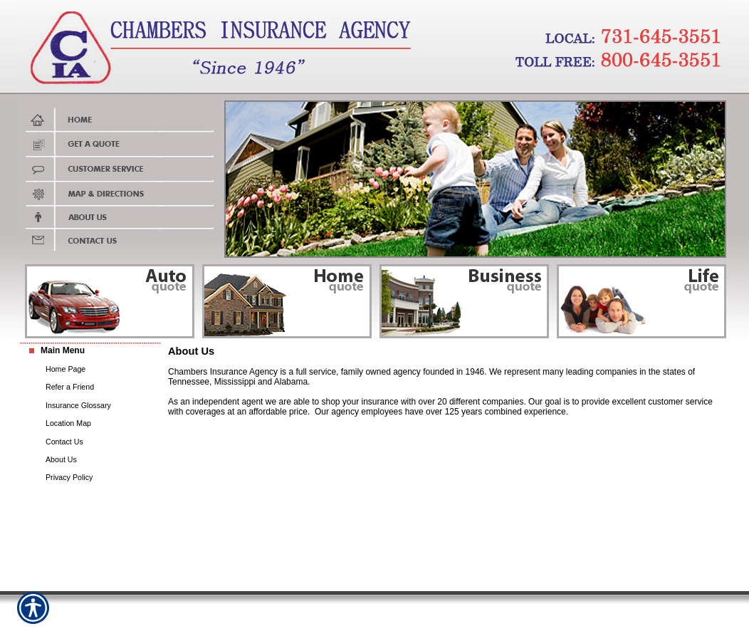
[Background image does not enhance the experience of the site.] (90, 351)
